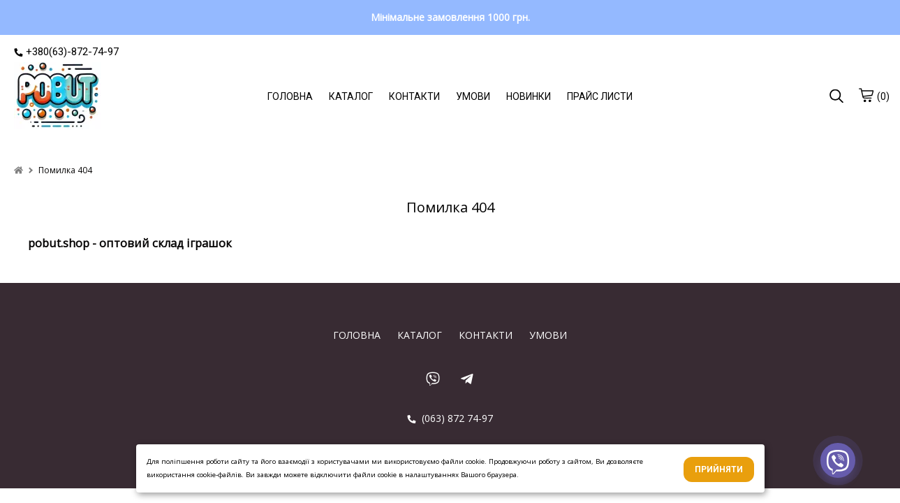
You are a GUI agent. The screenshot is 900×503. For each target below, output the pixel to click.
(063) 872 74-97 (450, 418)
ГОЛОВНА (290, 96)
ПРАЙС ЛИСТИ (600, 96)
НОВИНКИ (528, 96)
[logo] (57, 97)
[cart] (866, 95)
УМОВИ (473, 96)
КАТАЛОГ (351, 96)
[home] (18, 170)
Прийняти (719, 469)
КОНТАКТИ (414, 96)
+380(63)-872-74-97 (66, 51)
